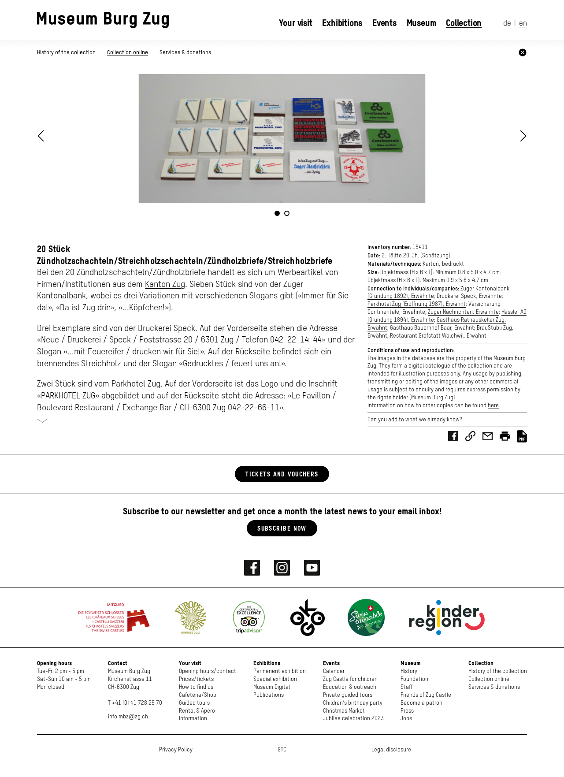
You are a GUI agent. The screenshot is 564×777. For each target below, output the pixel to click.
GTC (282, 750)
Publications (268, 695)
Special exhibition (275, 679)
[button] (523, 135)
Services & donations (185, 52)
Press (407, 711)
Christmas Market (344, 711)
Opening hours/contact (207, 671)
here (493, 406)
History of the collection (67, 52)
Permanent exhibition (279, 671)
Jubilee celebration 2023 (353, 718)
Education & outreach (349, 687)
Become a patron (421, 703)
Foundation (414, 679)
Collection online (127, 52)
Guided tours (194, 703)
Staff (406, 687)
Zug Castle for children (350, 679)
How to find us (196, 687)
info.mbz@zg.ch (128, 717)
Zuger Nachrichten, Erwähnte (463, 312)
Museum (421, 23)
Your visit (295, 23)
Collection (464, 23)
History (409, 671)
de (507, 23)
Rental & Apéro (197, 711)
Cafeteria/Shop (197, 695)
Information (193, 718)
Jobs (406, 718)
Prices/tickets (196, 679)
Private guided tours (347, 695)
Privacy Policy (176, 750)
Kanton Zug (165, 284)
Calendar (334, 671)
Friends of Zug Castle (426, 695)
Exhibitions (342, 23)
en (523, 23)
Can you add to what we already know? (414, 420)
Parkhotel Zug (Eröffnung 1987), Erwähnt (416, 304)
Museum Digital (271, 687)
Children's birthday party (352, 703)
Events (384, 23)
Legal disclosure (391, 750)
